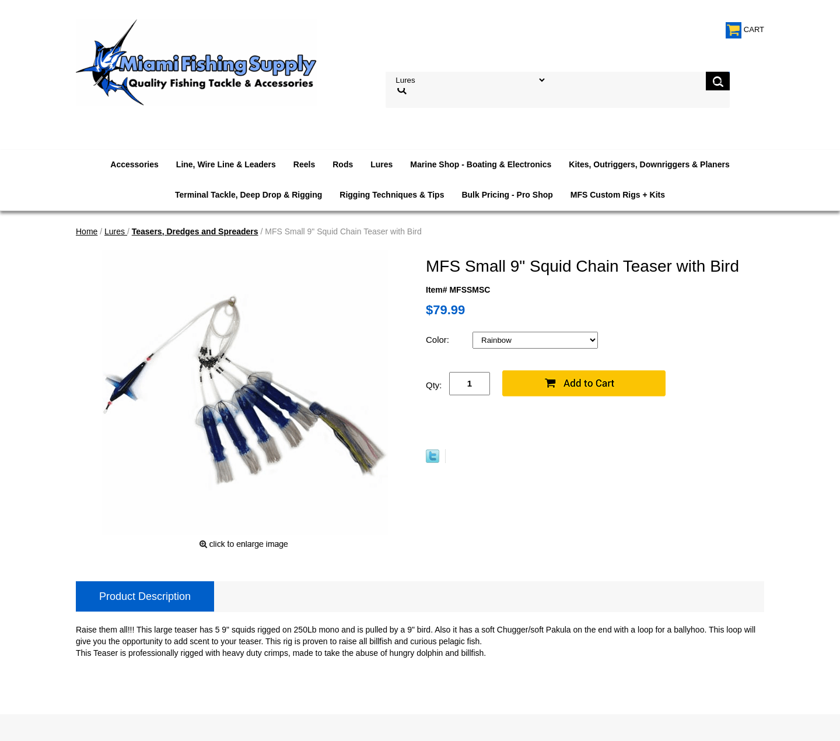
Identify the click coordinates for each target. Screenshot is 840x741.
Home (86, 231)
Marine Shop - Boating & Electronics (480, 164)
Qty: (434, 385)
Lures (381, 164)
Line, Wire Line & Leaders (226, 164)
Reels (304, 164)
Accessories (134, 164)
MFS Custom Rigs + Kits (617, 194)
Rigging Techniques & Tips (392, 194)
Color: (439, 340)
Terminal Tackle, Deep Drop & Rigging (248, 194)
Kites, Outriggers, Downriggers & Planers (649, 164)
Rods (342, 164)
